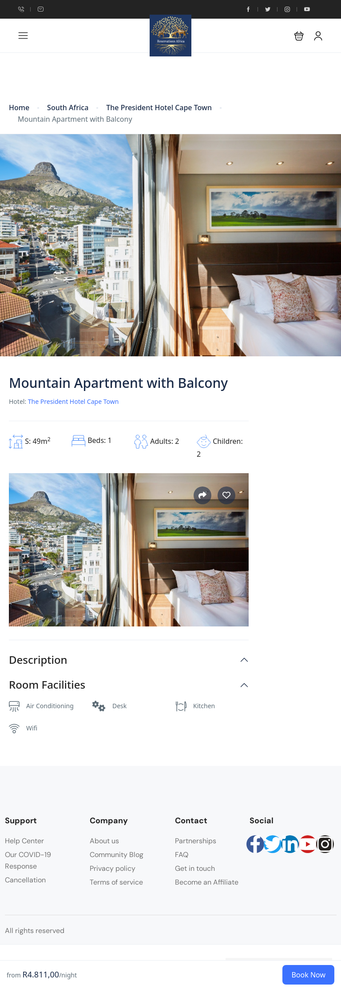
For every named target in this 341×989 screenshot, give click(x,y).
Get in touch (195, 868)
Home (19, 107)
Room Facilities (47, 684)
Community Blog (116, 854)
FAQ (181, 854)
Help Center (24, 840)
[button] (299, 36)
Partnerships (195, 840)
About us (104, 840)
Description (38, 660)
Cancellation (25, 880)
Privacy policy (112, 868)
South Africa (67, 107)
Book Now (308, 975)
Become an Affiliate (206, 882)
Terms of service (116, 882)
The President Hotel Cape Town (159, 107)
